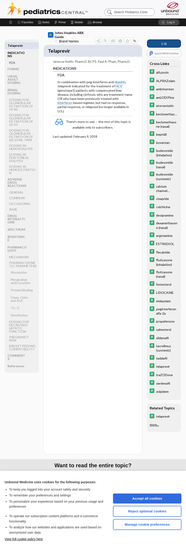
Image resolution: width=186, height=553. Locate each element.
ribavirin (120, 83)
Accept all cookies (147, 498)
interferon (65, 103)
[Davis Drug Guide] (164, 72)
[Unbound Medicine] (170, 8)
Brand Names (69, 41)
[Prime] (60, 22)
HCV (118, 87)
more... (154, 424)
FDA (12, 55)
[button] (95, 22)
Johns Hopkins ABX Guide (66, 35)
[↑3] (164, 43)
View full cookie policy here (24, 539)
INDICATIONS (16, 47)
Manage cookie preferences (147, 524)
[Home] (10, 22)
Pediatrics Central (64, 9)
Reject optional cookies (147, 511)
